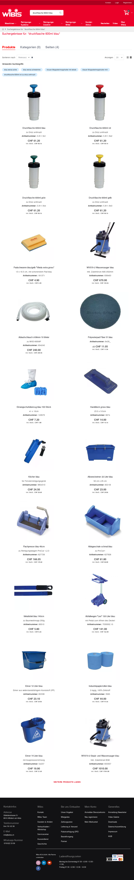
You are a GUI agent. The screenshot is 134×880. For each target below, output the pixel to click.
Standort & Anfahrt (45, 821)
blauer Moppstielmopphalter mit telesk (61, 69)
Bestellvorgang (67, 836)
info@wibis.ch (9, 835)
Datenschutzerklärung (117, 826)
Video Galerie (113, 817)
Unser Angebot (67, 812)
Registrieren (127, 3)
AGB (110, 836)
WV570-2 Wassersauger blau (100, 267)
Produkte (8, 47)
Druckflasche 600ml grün (33, 197)
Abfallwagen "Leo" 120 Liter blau (100, 616)
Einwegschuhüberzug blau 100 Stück (34, 406)
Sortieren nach (8, 57)
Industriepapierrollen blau (100, 686)
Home (3, 29)
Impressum (112, 831)
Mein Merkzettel (91, 821)
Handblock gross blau (100, 406)
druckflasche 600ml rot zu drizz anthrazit (19, 74)
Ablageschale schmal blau (100, 546)
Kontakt (108, 3)
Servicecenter (43, 834)
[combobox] (46, 13)
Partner (64, 841)
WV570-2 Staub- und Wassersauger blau (100, 755)
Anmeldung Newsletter (117, 812)
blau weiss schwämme (32, 69)
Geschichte (42, 843)
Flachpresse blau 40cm (34, 546)
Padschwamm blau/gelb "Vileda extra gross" (34, 267)
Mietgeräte (65, 817)
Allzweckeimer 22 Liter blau (100, 476)
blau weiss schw (10, 69)
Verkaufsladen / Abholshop (43, 828)
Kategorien (30, 46)
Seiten (52, 46)
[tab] (10, 44)
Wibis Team (42, 817)
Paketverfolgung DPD (69, 831)
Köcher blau (33, 476)
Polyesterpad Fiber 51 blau (100, 337)
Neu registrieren (91, 817)
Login (117, 3)
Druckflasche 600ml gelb (100, 197)
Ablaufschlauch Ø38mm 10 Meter (34, 337)
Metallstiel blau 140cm (34, 616)
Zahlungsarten (66, 821)
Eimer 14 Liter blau (33, 755)
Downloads (112, 821)
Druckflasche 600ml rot (100, 127)
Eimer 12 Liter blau (33, 686)
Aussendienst (42, 839)
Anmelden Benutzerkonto (95, 812)
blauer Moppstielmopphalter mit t (95, 69)
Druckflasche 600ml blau (33, 127)
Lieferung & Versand (69, 826)
